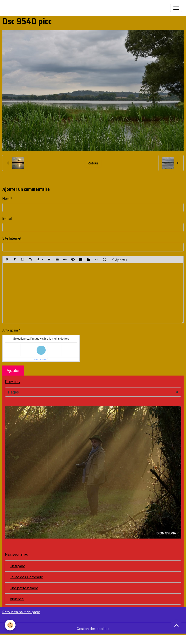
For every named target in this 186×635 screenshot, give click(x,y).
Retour (93, 163)
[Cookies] (10, 625)
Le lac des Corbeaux (26, 577)
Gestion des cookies (93, 629)
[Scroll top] (176, 625)
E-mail (7, 218)
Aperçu (118, 259)
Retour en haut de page (21, 612)
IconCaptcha (40, 359)
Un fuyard (17, 566)
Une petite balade (24, 588)
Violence (17, 599)
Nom (6, 199)
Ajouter (13, 370)
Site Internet (11, 238)
